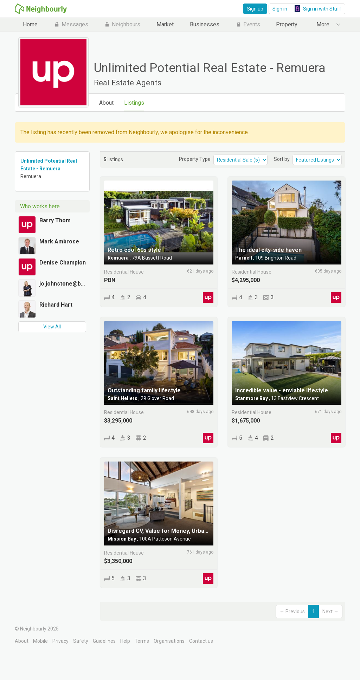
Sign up (255, 9)
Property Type (195, 159)
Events (248, 24)
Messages (71, 24)
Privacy (60, 641)
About (106, 102)
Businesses (204, 24)
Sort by (282, 159)
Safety (80, 641)
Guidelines (104, 641)
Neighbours (122, 24)
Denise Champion (62, 262)
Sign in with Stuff (318, 8)
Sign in (279, 9)
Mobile (40, 641)
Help (125, 641)
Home (30, 24)
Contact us (201, 641)
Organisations (169, 641)
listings (113, 159)
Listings (134, 102)
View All (52, 326)
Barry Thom (55, 220)
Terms (142, 641)
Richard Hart (55, 304)
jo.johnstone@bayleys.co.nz (62, 283)
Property (286, 24)
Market (165, 24)
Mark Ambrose (59, 241)
